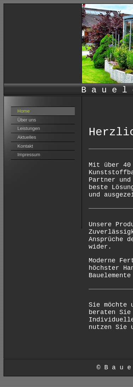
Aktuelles (26, 137)
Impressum (28, 154)
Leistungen (28, 128)
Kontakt (25, 146)
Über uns (26, 120)
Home (23, 111)
